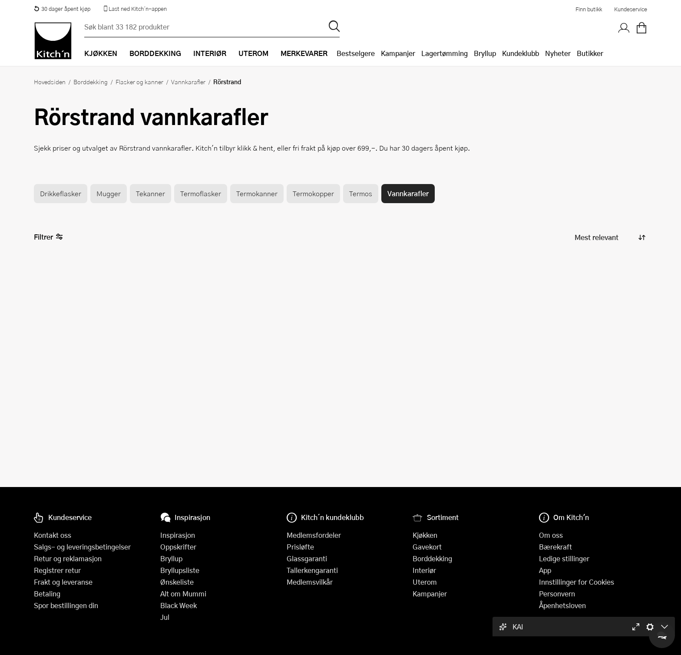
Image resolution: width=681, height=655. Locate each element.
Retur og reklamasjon (68, 558)
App (545, 570)
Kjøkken (425, 535)
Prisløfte (300, 547)
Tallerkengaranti (312, 570)
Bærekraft (555, 547)
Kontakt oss (52, 535)
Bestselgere (356, 53)
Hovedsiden (50, 82)
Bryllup (485, 53)
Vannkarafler (188, 82)
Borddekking (90, 82)
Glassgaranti (307, 558)
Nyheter (558, 53)
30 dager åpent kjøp (62, 9)
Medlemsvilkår (310, 582)
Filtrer (48, 237)
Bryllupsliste (179, 570)
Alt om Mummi (183, 594)
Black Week (178, 605)
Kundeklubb (520, 53)
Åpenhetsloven (562, 605)
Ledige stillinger (564, 558)
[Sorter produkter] (609, 237)
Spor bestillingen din (66, 605)
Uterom (425, 582)
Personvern (557, 594)
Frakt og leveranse (63, 582)
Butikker (590, 53)
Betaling (47, 594)
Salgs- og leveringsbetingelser (82, 547)
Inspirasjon (177, 535)
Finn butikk (588, 9)
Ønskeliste (177, 582)
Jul (164, 617)
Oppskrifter (178, 547)
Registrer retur (57, 570)
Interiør (424, 570)
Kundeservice (630, 9)
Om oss (551, 535)
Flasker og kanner (139, 82)
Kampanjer (398, 53)
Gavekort (427, 547)
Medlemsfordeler (314, 535)
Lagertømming (444, 53)
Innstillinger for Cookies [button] (576, 582)
